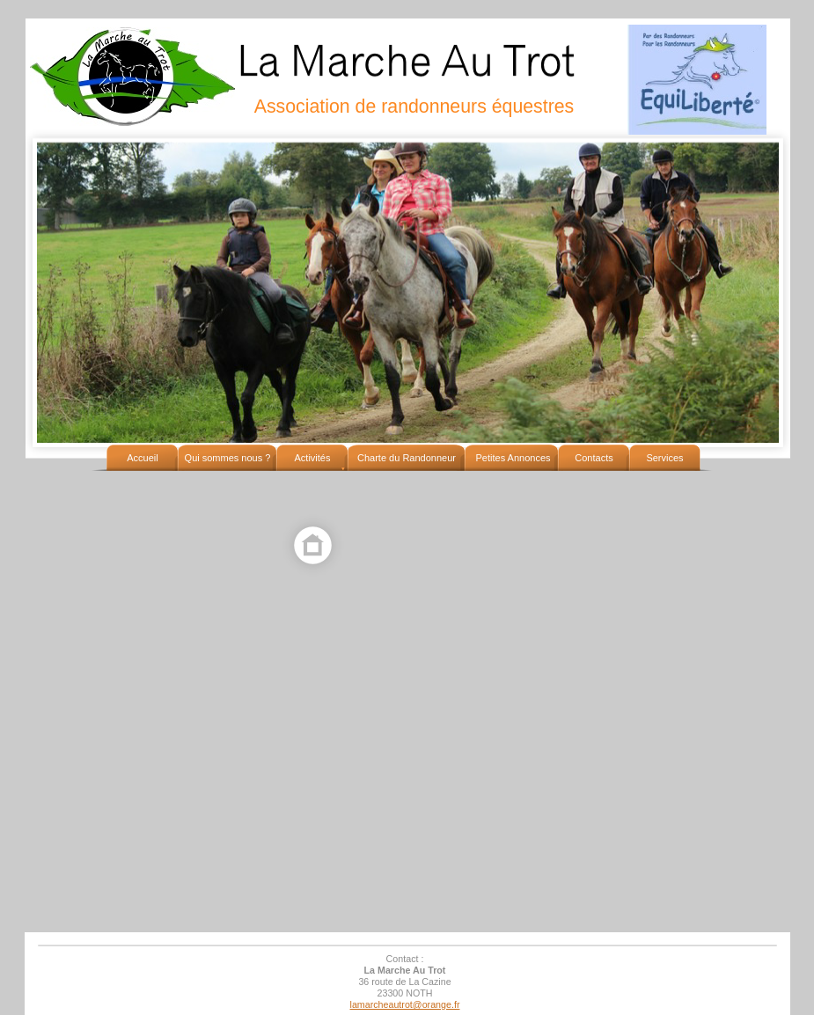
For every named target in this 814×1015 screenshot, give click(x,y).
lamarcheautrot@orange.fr (405, 1004)
